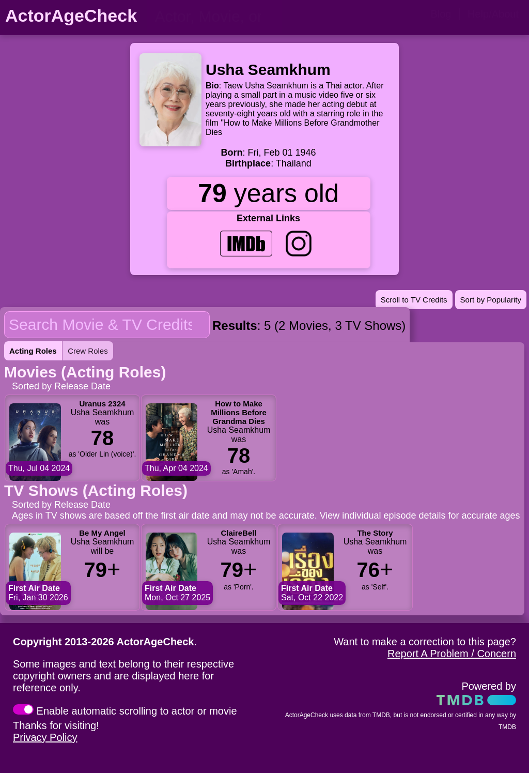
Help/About (493, 14)
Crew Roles (88, 350)
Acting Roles (33, 350)
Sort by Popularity (490, 299)
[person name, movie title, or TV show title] (214, 16)
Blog (440, 14)
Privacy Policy (45, 737)
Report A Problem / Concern (451, 653)
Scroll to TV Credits (414, 299)
